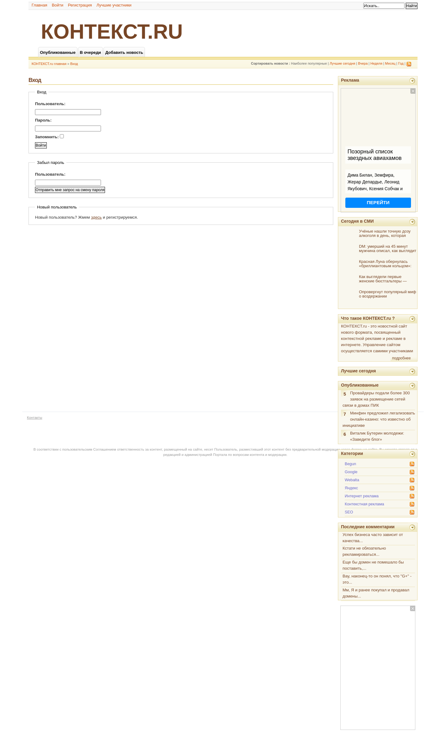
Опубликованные (359, 385)
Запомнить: (49, 136)
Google (351, 471)
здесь (96, 217)
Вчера (363, 63)
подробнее (401, 358)
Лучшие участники (113, 5)
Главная (39, 5)
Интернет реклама (361, 496)
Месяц (390, 63)
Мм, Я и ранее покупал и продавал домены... (376, 593)
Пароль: (43, 120)
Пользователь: (50, 103)
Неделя (376, 63)
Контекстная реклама (364, 504)
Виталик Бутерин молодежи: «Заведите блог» (377, 436)
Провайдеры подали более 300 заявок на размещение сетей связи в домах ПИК (376, 399)
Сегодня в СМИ (357, 221)
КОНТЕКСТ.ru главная (49, 64)
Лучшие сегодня (342, 63)
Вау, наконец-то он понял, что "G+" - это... (377, 579)
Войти (57, 5)
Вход (74, 64)
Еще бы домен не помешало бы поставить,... (373, 565)
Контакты (34, 417)
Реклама (350, 80)
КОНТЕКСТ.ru (112, 31)
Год (401, 63)
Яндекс (351, 488)
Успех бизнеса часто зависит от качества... (373, 537)
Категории (352, 453)
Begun (350, 463)
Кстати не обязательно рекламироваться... (364, 551)
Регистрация (80, 5)
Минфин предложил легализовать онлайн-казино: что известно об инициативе (379, 419)
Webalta (352, 480)
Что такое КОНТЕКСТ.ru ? (368, 318)
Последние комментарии (368, 526)
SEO (349, 512)
